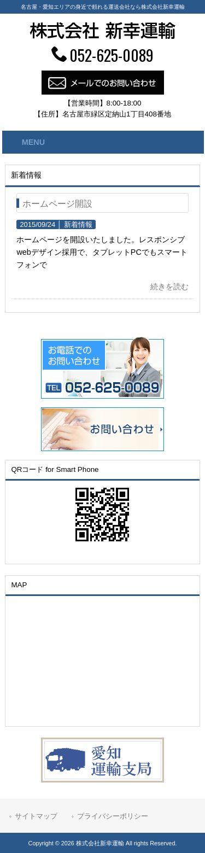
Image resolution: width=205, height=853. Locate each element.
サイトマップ (36, 816)
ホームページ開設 (57, 203)
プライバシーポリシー (112, 816)
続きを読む (169, 286)
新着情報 (78, 224)
